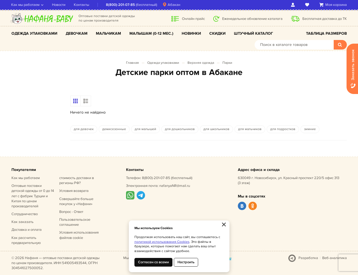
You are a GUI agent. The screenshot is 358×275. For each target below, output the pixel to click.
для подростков (282, 129)
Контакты (81, 5)
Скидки (217, 33)
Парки (227, 63)
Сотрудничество (24, 214)
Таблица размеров (326, 33)
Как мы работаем (25, 5)
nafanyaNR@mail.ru (174, 186)
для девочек (84, 129)
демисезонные (114, 129)
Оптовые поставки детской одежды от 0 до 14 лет (32, 196)
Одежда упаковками (34, 33)
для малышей (145, 129)
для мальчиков (250, 129)
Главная (132, 63)
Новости (59, 5)
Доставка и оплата (26, 229)
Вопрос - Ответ (71, 212)
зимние (310, 129)
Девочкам (76, 33)
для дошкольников (180, 129)
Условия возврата (74, 191)
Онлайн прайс (193, 19)
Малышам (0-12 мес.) (151, 33)
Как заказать (22, 222)
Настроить (186, 262)
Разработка (308, 258)
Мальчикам (108, 33)
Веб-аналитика (334, 258)
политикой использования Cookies (161, 242)
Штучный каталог (253, 33)
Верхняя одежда (201, 63)
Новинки (191, 33)
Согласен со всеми (153, 262)
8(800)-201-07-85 (120, 5)
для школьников (216, 129)
